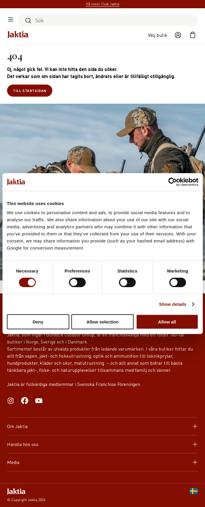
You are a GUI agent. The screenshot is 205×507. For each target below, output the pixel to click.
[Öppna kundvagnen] (192, 35)
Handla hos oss (102, 444)
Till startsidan (29, 90)
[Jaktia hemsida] (18, 35)
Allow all (167, 321)
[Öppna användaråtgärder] (178, 35)
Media (102, 462)
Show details (172, 303)
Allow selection (102, 321)
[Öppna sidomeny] (10, 20)
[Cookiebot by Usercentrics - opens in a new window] (172, 181)
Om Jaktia (102, 426)
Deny (38, 321)
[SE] (194, 495)
